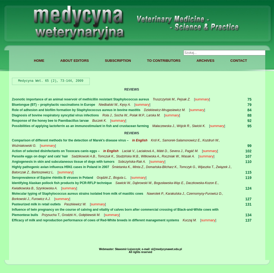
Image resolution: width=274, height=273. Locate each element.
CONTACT (238, 61)
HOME (39, 61)
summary (202, 99)
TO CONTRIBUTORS (164, 61)
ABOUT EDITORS (74, 61)
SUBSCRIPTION (118, 61)
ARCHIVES (205, 61)
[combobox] (224, 52)
